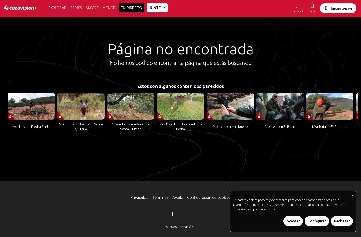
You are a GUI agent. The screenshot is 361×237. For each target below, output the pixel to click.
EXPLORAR (57, 8)
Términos (160, 197)
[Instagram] (171, 214)
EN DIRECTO (131, 8)
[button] (298, 8)
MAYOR (92, 8)
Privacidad (140, 197)
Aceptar (293, 221)
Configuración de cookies (208, 197)
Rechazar (342, 221)
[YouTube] (189, 214)
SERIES (76, 8)
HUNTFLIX (157, 8)
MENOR (109, 8)
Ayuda (177, 197)
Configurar (317, 221)
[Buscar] (312, 8)
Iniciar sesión (338, 8)
